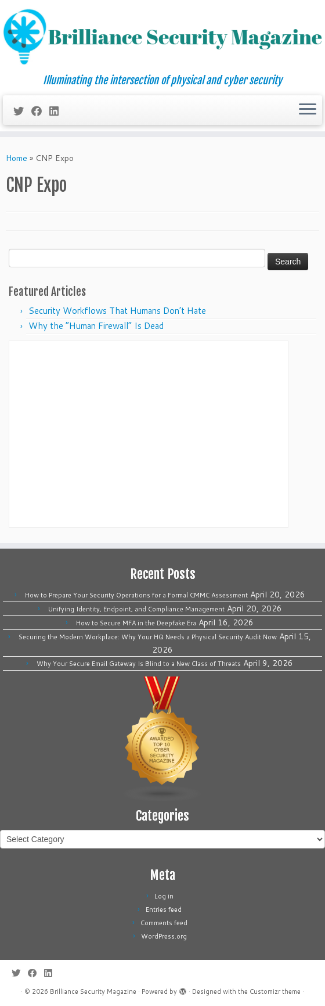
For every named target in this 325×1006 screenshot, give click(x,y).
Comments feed (163, 923)
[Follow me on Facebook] (40, 111)
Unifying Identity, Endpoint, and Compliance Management (136, 609)
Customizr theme (275, 991)
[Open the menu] (307, 110)
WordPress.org (164, 936)
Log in (164, 896)
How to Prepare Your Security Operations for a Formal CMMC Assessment (136, 595)
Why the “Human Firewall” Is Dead (96, 326)
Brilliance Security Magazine (93, 991)
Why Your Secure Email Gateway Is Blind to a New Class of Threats (139, 663)
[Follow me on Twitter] (22, 111)
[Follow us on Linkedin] (57, 111)
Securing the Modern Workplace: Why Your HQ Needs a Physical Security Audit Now (148, 637)
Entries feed (164, 909)
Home (16, 158)
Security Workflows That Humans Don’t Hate (117, 311)
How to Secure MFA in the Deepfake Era (136, 623)
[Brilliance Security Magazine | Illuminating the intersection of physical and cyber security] (162, 37)
